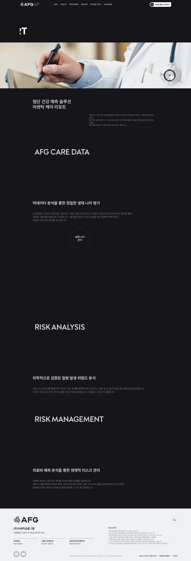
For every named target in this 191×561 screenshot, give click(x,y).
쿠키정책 (175, 556)
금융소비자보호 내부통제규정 (147, 556)
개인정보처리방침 (164, 556)
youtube (23, 554)
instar (16, 554)
